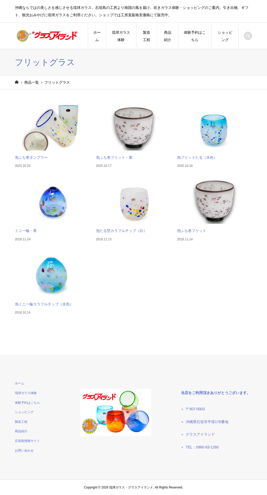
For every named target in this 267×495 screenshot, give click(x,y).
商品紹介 (167, 36)
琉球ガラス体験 (121, 36)
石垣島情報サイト (27, 441)
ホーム (97, 36)
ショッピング (225, 36)
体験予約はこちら (195, 36)
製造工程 (146, 36)
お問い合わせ (24, 450)
